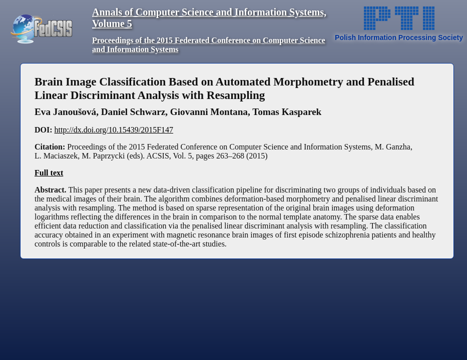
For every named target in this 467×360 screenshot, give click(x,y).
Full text (49, 172)
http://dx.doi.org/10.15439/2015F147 (114, 130)
